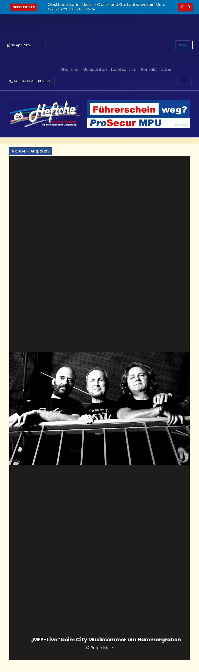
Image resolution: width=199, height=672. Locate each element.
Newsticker (23, 7)
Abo (183, 21)
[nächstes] (189, 7)
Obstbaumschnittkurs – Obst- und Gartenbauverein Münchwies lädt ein (107, 7)
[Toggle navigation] (184, 33)
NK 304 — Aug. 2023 (30, 103)
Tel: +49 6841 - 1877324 (30, 33)
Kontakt (149, 21)
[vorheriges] (182, 7)
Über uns (69, 21)
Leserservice (124, 21)
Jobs (166, 21)
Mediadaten (94, 21)
